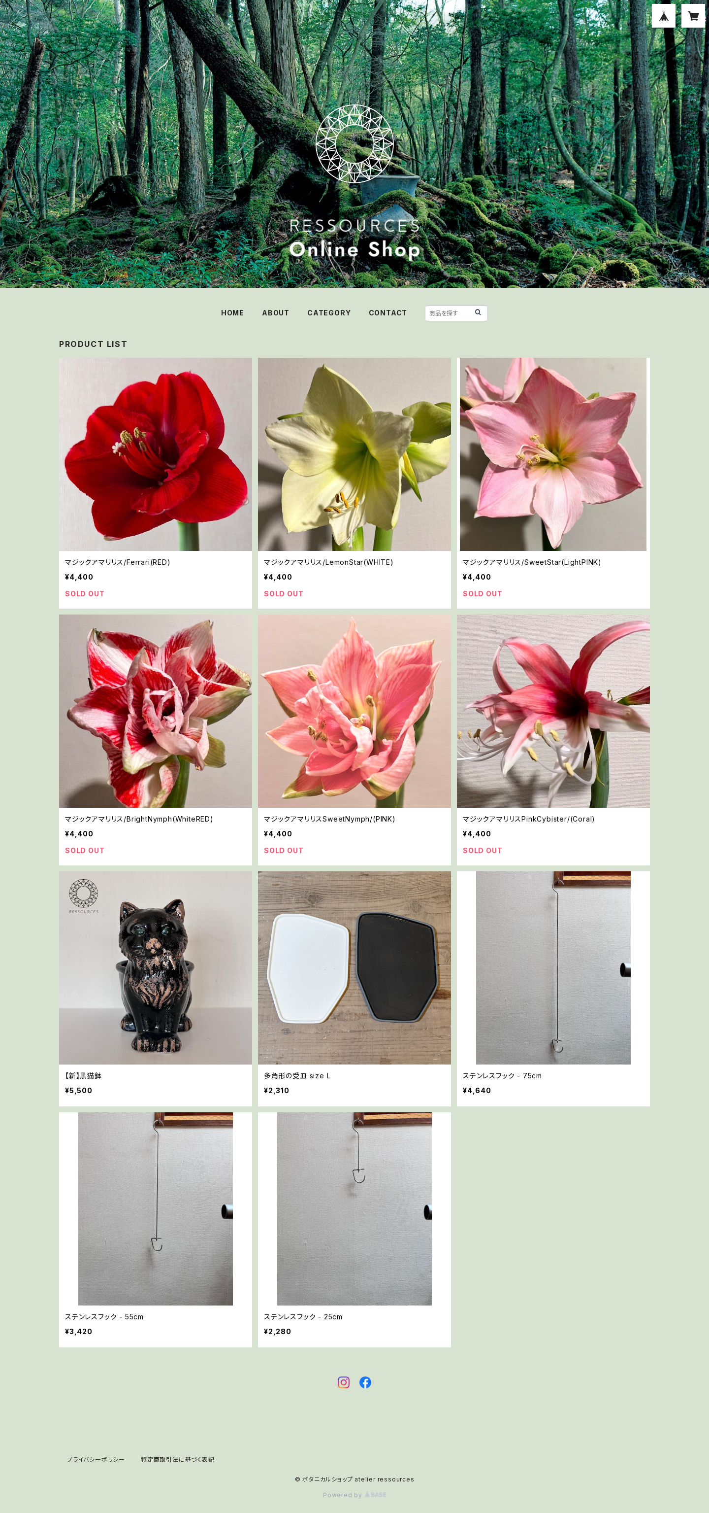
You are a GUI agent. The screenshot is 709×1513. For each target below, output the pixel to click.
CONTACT (388, 313)
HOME (232, 313)
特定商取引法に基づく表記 (178, 1459)
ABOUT (276, 313)
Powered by (354, 1495)
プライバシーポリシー (96, 1459)
